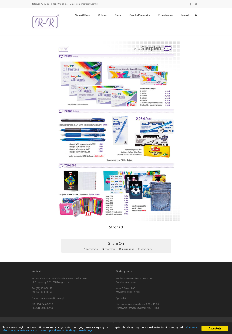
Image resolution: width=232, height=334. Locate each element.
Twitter (108, 249)
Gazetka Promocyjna (139, 15)
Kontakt (185, 15)
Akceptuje (215, 328)
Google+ (145, 249)
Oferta (118, 15)
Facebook (91, 249)
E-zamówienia (165, 15)
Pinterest (126, 249)
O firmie (102, 15)
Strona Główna (82, 15)
